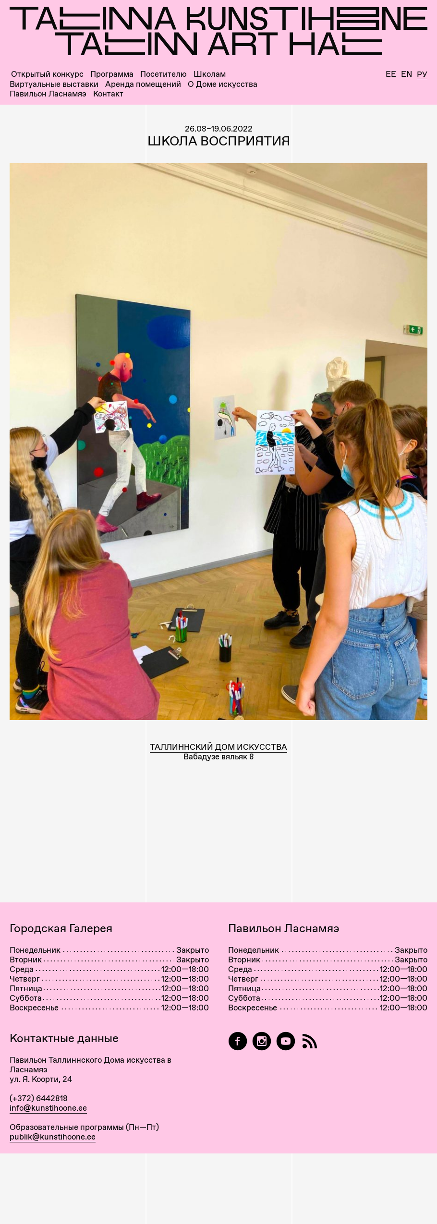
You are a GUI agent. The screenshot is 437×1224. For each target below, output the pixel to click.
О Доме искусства (222, 84)
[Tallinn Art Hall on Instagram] (261, 1041)
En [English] (406, 74)
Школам (210, 74)
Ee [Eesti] (391, 74)
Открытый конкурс (47, 74)
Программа (112, 74)
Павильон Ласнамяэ (48, 94)
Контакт (108, 94)
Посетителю (163, 74)
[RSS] (309, 1041)
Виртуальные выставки (54, 84)
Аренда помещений (143, 84)
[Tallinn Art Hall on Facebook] (237, 1041)
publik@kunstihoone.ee (53, 1136)
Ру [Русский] (422, 75)
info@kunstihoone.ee (48, 1108)
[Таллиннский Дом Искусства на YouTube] (285, 1041)
